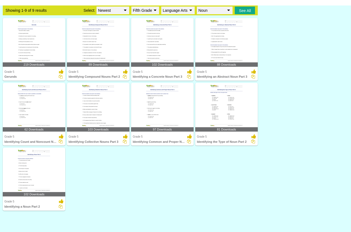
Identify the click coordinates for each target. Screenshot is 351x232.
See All (245, 10)
